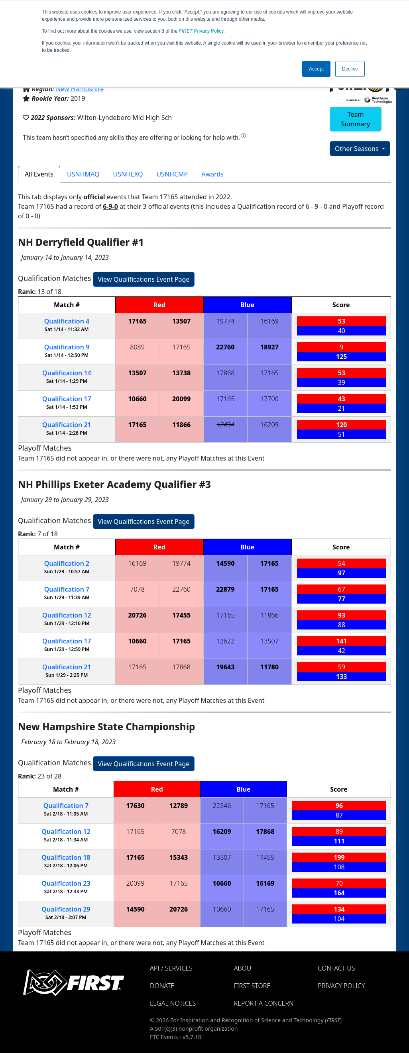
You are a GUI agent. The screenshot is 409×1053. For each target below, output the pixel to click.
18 (65, 857)
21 (66, 424)
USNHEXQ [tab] (128, 174)
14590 (225, 563)
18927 (269, 347)
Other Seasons (357, 148)
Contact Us (336, 968)
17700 (269, 398)
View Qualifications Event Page (144, 279)
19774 (225, 321)
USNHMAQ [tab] (83, 174)
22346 (222, 805)
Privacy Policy (201, 31)
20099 (181, 398)
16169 (269, 321)
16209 (269, 424)
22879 (225, 589)
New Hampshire (80, 88)
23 (65, 883)
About (244, 968)
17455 (181, 615)
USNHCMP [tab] (172, 174)
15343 (178, 857)
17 (66, 398)
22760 (225, 347)
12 (66, 615)
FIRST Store (252, 985)
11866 (181, 424)
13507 (181, 321)
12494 (225, 424)
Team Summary (355, 119)
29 (65, 909)
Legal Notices (173, 1003)
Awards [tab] (212, 174)
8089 (137, 347)
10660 (137, 398)
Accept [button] (316, 69)
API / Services (171, 968)
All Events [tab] (39, 174)
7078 (137, 589)
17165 (137, 321)
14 (66, 373)
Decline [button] (350, 69)
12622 (225, 641)
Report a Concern (264, 1003)
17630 (135, 805)
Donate (162, 985)
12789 (178, 805)
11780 (269, 667)
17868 (225, 373)
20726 (137, 615)
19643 (225, 667)
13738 (181, 373)
